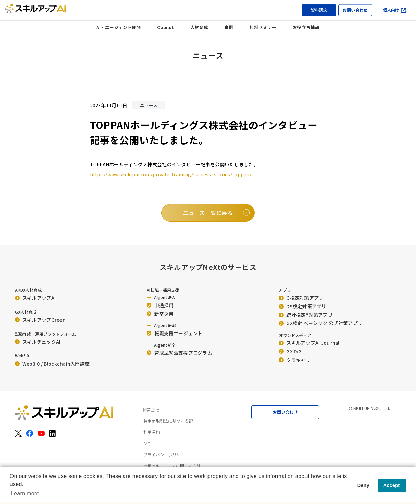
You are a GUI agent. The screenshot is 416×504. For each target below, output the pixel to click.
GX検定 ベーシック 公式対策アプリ (320, 323)
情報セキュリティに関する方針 (172, 466)
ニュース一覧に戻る (208, 213)
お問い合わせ (355, 10)
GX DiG (290, 351)
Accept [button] (391, 485)
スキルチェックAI (38, 341)
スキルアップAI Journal (309, 342)
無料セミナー (263, 27)
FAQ (147, 444)
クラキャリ (295, 359)
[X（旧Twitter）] (18, 433)
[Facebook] (29, 433)
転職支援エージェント (174, 333)
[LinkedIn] (52, 433)
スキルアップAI (35, 297)
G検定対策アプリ (301, 297)
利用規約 (151, 432)
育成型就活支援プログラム (179, 352)
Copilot (165, 27)
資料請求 (319, 10)
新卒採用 (160, 313)
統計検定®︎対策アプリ (306, 314)
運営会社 (151, 410)
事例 (229, 27)
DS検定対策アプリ (302, 306)
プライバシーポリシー (164, 455)
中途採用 (160, 305)
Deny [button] (363, 485)
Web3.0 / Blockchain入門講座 (52, 363)
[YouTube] (41, 433)
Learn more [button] (25, 493)
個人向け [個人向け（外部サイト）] (395, 10)
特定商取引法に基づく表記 (168, 421)
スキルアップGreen (40, 319)
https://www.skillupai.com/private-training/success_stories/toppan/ (170, 174)
